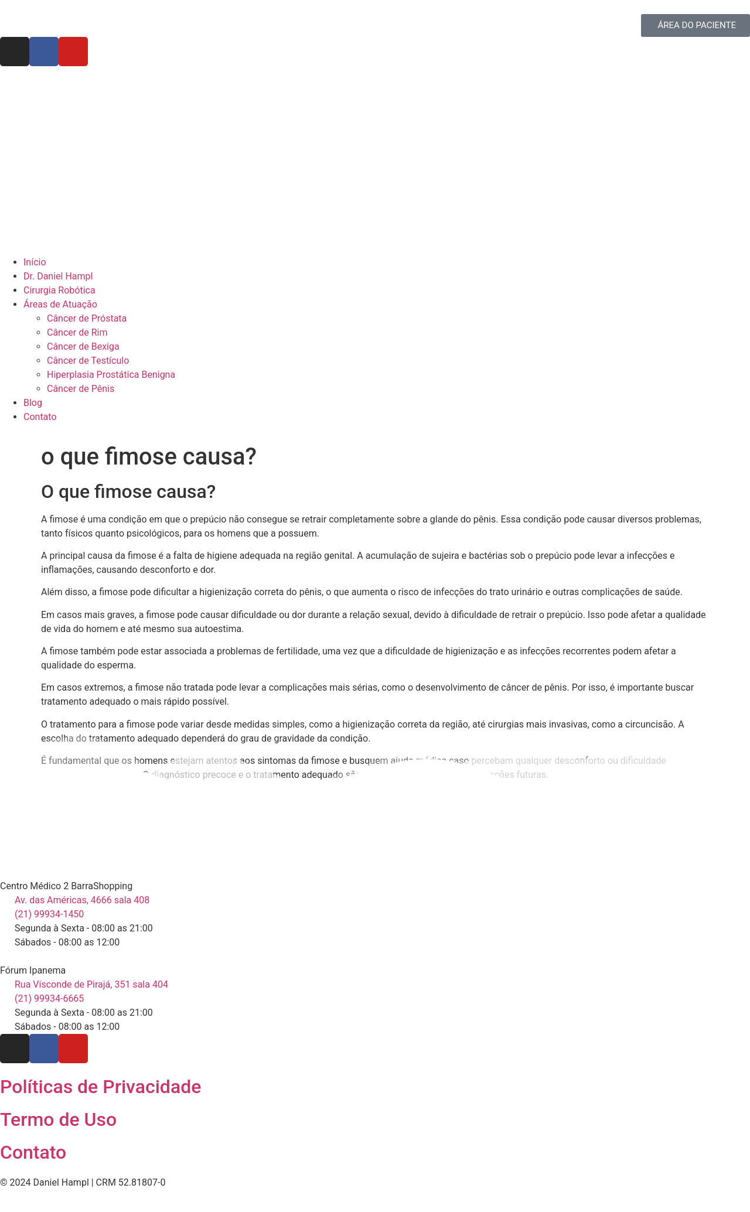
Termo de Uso (58, 1119)
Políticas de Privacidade (100, 1087)
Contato (33, 1152)
